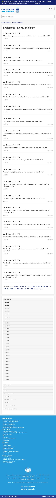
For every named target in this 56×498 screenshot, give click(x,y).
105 (18, 289)
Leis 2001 (7, 373)
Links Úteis (5, 442)
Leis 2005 (7, 361)
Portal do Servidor (41, 1)
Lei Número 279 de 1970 (11, 106)
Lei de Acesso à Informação (10, 431)
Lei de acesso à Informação (10, 1)
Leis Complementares (9, 393)
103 (11, 289)
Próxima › (36, 289)
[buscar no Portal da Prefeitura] (24, 16)
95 (36, 286)
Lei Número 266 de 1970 (11, 260)
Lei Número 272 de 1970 (11, 181)
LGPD (29, 3)
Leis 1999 (7, 379)
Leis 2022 (7, 311)
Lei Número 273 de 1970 (11, 169)
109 (32, 289)
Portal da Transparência (23, 1)
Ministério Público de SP (9, 447)
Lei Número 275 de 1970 (11, 145)
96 (39, 286)
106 (21, 289)
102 (8, 289)
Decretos (6, 388)
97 (41, 286)
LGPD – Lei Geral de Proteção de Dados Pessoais (15, 432)
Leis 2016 (7, 328)
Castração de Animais (8, 426)
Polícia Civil (6, 450)
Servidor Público (7, 396)
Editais (4, 435)
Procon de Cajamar (7, 434)
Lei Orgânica (7, 402)
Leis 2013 (7, 337)
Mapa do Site (6, 453)
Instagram (22, 486)
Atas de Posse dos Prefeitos (10, 408)
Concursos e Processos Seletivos (11, 420)
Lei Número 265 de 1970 (11, 272)
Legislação (4, 3)
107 (25, 289)
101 (5, 289)
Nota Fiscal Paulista (8, 448)
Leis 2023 (7, 308)
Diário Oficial (33, 1)
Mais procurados (7, 418)
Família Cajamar (7, 456)
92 (28, 286)
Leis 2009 (7, 349)
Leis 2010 (7, 346)
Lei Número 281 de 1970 (11, 82)
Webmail (49, 1)
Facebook (21, 486)
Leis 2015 (7, 331)
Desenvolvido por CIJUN (48, 496)
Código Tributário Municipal (10, 399)
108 (28, 289)
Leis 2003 (7, 367)
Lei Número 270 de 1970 (11, 208)
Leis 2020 (7, 317)
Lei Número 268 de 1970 (11, 234)
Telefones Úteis (7, 458)
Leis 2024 (7, 305)
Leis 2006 (7, 358)
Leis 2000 (7, 376)
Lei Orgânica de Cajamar (9, 461)
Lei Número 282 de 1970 (11, 70)
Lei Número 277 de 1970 (11, 131)
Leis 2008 (7, 352)
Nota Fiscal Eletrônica (8, 423)
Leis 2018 (7, 323)
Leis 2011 (7, 343)
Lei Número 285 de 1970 (11, 33)
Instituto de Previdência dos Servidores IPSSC (14, 459)
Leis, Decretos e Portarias (9, 438)
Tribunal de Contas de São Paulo (11, 451)
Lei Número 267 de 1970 (11, 246)
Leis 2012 (7, 340)
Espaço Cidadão (6, 429)
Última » (41, 289)
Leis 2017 (7, 326)
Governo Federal (7, 445)
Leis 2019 (7, 320)
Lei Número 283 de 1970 (11, 58)
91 (26, 286)
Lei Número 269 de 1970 (11, 222)
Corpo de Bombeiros (8, 462)
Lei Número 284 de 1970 (11, 45)
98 (44, 286)
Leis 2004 (7, 364)
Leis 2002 (7, 370)
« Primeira (16, 286)
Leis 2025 (7, 302)
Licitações (5, 437)
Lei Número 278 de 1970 (11, 119)
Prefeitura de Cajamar (10, 10)
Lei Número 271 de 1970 (11, 195)
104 (15, 289)
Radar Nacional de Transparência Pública (17, 3)
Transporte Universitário (9, 424)
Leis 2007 (7, 355)
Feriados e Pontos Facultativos (11, 405)
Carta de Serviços (36, 3)
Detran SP (5, 444)
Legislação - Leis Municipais (17, 22)
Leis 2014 (7, 334)
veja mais (50, 39)
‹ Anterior (22, 286)
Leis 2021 (7, 314)
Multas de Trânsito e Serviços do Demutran (13, 427)
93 (31, 286)
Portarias (6, 390)
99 (47, 286)
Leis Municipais (7, 299)
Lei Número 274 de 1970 (11, 157)
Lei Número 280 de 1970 (11, 94)
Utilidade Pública (7, 455)
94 (33, 286)
